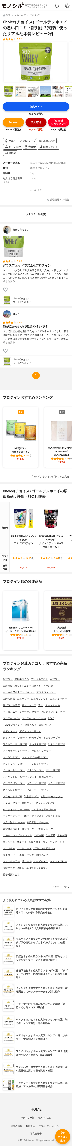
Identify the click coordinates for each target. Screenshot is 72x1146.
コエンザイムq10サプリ (35, 757)
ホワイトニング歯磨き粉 (27, 685)
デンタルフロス (39, 679)
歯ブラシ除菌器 (11, 705)
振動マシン (45, 724)
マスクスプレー (58, 861)
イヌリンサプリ (51, 737)
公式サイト (36, 106)
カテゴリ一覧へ (60, 887)
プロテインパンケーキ (34, 718)
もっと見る (36, 190)
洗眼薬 (20, 868)
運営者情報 (16, 1126)
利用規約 (30, 1126)
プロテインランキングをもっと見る (49, 476)
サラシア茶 (9, 842)
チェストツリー (11, 802)
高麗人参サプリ (47, 776)
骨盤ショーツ (45, 829)
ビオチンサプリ (35, 770)
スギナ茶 (22, 842)
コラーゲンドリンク (53, 842)
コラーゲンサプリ (36, 783)
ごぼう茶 (39, 835)
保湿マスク (9, 868)
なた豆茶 (50, 835)
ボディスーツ (10, 731)
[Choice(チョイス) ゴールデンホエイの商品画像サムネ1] (8, 91)
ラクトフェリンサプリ (15, 744)
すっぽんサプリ (37, 744)
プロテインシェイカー (53, 711)
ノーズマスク (40, 861)
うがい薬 (48, 685)
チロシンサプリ (40, 763)
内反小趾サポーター (14, 822)
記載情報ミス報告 (58, 200)
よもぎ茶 (62, 835)
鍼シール (27, 861)
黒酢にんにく (43, 855)
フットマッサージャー (44, 809)
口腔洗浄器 (9, 698)
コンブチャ (9, 848)
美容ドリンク (26, 855)
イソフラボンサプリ (14, 783)
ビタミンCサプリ (45, 802)
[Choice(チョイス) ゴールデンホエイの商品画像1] (36, 62)
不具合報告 (36, 1133)
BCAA (51, 718)
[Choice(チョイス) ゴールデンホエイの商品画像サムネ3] (33, 91)
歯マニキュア (29, 705)
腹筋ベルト (31, 724)
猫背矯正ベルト (11, 829)
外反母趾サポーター (38, 822)
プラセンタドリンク (44, 848)
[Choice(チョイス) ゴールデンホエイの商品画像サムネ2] (20, 91)
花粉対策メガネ (11, 874)
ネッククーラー (11, 861)
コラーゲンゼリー (29, 711)
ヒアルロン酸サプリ (14, 789)
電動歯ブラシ (21, 679)
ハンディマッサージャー (16, 809)
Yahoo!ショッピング (59, 122)
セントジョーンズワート (16, 763)
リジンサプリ (53, 770)
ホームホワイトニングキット (18, 692)
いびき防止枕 (53, 815)
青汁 (40, 705)
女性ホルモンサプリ (52, 796)
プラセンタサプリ (12, 796)
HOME (35, 1109)
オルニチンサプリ (41, 751)
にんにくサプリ (56, 744)
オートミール (52, 705)
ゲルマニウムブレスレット (17, 835)
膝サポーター (29, 829)
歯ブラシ (8, 679)
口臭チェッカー (58, 698)
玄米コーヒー (10, 855)
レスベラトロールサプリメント (20, 776)
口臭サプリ (23, 698)
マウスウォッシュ (46, 692)
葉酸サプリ (28, 802)
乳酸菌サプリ (31, 796)
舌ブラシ (55, 679)
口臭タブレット (39, 698)
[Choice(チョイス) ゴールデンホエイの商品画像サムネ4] (45, 91)
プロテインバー (11, 718)
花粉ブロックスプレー (38, 868)
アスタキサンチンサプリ (16, 751)
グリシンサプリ (11, 757)
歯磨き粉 (8, 685)
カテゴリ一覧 (27, 1117)
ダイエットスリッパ (30, 731)
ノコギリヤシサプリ (14, 770)
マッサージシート (12, 815)
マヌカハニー (10, 711)
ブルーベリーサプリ (38, 789)
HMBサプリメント (13, 724)
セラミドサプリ (56, 783)
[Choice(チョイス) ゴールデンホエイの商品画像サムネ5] (58, 91)
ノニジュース (24, 848)
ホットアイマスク (34, 815)
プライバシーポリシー (50, 1126)
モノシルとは (44, 1117)
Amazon (13, 122)
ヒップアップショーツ (15, 737)
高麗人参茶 (34, 842)
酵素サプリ (35, 737)
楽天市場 (36, 122)
